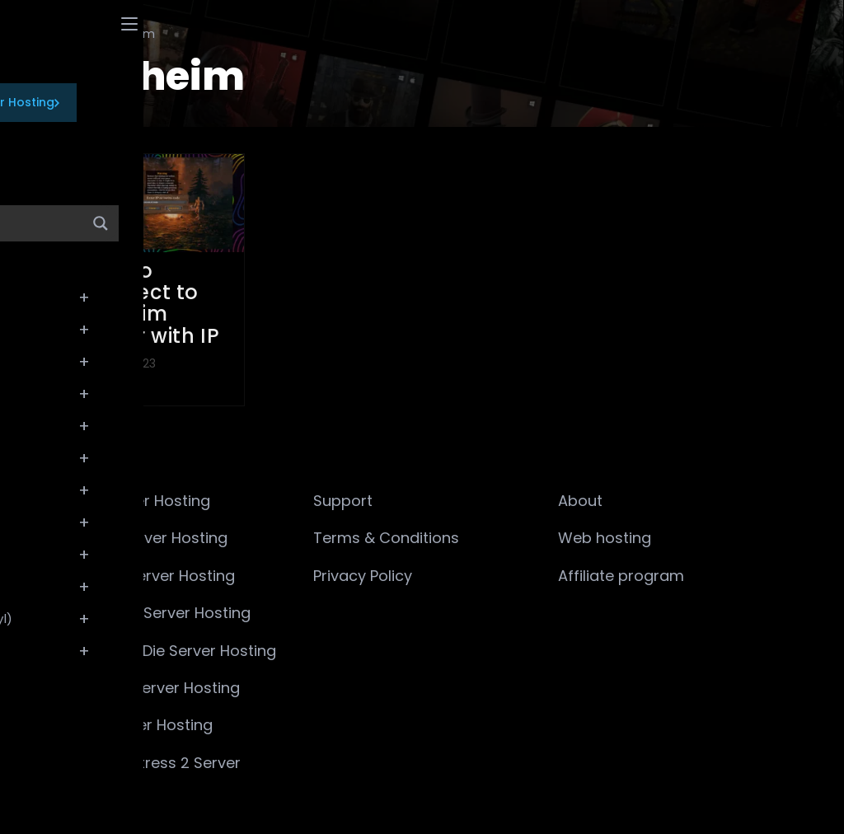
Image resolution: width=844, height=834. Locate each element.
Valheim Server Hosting (154, 687)
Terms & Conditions (386, 537)
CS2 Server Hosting (139, 500)
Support (343, 500)
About (580, 500)
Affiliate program (621, 575)
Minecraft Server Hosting (160, 612)
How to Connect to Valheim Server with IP (149, 303)
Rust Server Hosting (141, 725)
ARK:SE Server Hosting (148, 537)
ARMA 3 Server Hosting (152, 575)
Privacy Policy (362, 575)
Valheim (131, 34)
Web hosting (604, 537)
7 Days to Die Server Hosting (172, 650)
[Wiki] (80, 34)
